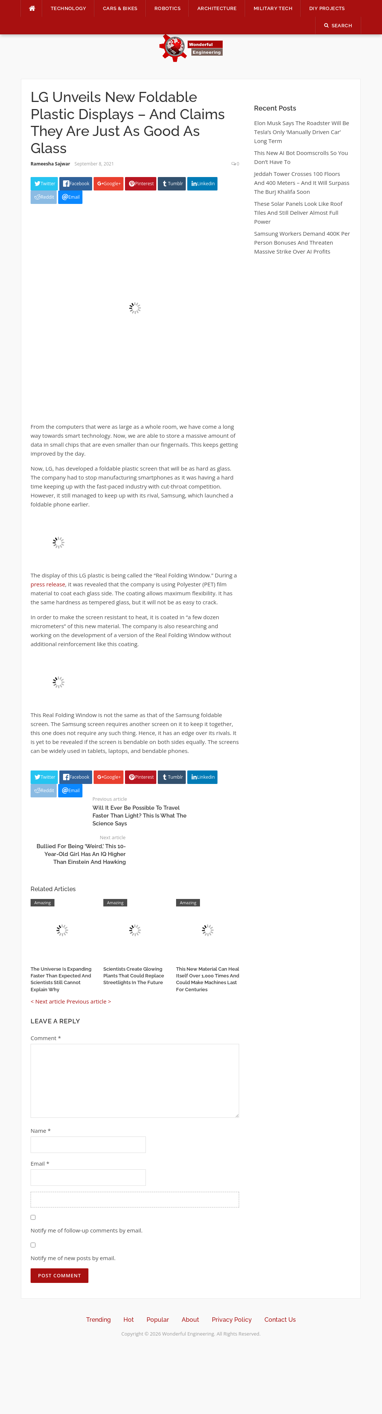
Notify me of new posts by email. (73, 1258)
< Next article (48, 1001)
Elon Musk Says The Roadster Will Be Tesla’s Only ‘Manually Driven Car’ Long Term (301, 132)
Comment (46, 1038)
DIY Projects (327, 8)
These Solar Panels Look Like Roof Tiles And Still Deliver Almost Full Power (298, 212)
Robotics (167, 8)
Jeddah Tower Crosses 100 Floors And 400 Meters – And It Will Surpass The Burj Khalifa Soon (301, 182)
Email (40, 1163)
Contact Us (280, 1319)
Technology (68, 8)
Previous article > (88, 1001)
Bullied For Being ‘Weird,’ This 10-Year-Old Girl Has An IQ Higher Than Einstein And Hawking (81, 854)
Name (41, 1130)
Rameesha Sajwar (50, 164)
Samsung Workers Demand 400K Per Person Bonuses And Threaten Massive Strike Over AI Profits (302, 242)
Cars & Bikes (120, 8)
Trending (98, 1319)
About (190, 1319)
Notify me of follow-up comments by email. (87, 1230)
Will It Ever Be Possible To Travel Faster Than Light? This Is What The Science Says (140, 815)
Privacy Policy (232, 1319)
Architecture (217, 8)
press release (48, 584)
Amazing (42, 902)
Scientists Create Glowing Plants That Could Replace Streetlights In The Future (133, 975)
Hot (128, 1319)
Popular (158, 1319)
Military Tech (273, 8)
